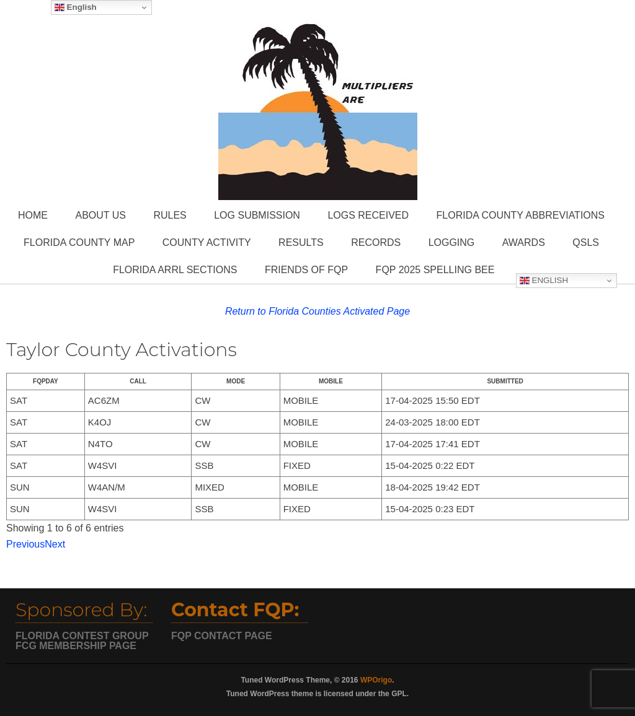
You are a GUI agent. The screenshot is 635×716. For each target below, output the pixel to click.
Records (376, 242)
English (544, 281)
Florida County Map (79, 242)
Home (33, 215)
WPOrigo (376, 680)
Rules (169, 215)
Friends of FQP (306, 269)
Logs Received (368, 215)
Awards (523, 242)
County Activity (206, 242)
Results (301, 242)
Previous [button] (25, 544)
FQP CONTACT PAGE (221, 636)
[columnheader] (46, 381)
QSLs (585, 242)
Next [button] (55, 544)
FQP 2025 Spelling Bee (435, 269)
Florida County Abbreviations (521, 215)
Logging (452, 242)
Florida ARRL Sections (175, 269)
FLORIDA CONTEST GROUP (82, 636)
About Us (100, 215)
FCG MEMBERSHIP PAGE (76, 645)
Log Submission (257, 215)
